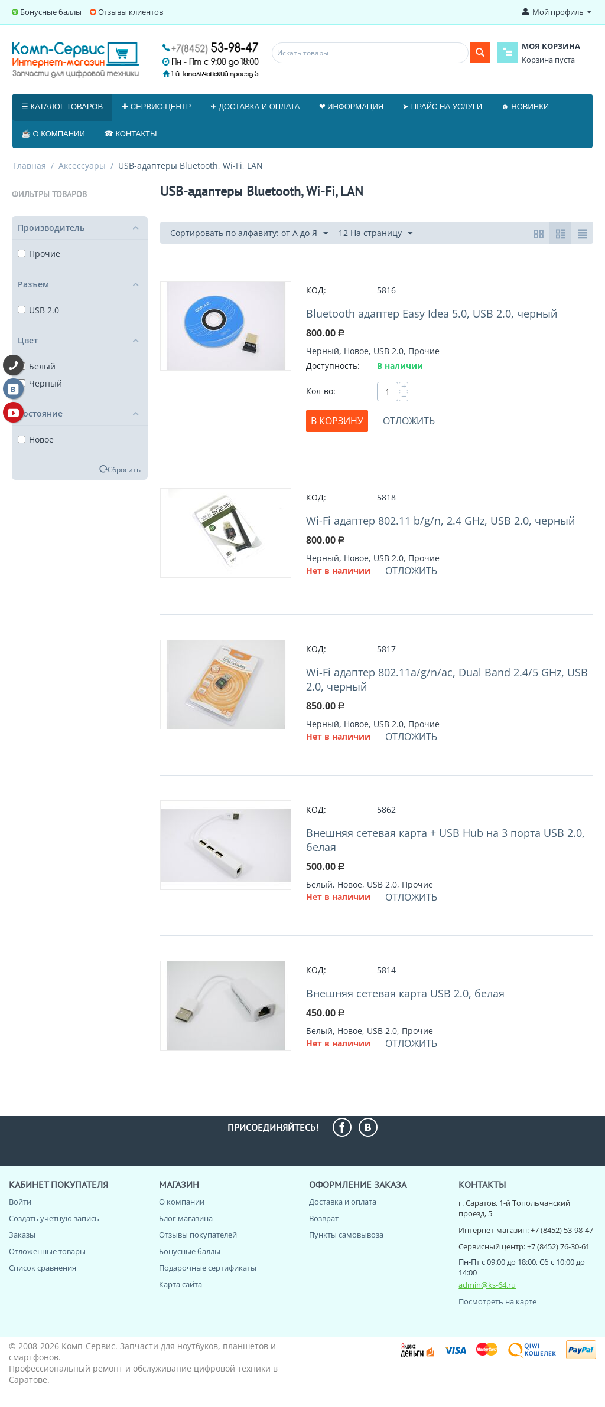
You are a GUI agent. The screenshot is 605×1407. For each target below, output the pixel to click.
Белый (37, 366)
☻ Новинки (525, 106)
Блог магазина (186, 1218)
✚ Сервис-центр (156, 106)
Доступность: (333, 365)
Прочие (39, 253)
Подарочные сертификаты (207, 1267)
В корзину (337, 420)
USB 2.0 (38, 310)
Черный (40, 383)
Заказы (22, 1234)
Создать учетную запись (54, 1218)
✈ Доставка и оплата (255, 106)
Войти (20, 1201)
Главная (29, 165)
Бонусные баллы (51, 11)
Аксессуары (82, 165)
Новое (36, 439)
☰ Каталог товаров (62, 106)
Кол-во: (321, 391)
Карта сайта (180, 1284)
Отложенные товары (47, 1251)
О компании (181, 1201)
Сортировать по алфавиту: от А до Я (249, 233)
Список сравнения (42, 1267)
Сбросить (124, 469)
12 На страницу (375, 233)
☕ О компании (53, 133)
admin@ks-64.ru (487, 1285)
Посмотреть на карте (497, 1301)
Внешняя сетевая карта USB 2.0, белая (405, 993)
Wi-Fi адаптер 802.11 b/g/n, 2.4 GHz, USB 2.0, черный (440, 520)
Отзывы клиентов (130, 11)
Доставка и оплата (342, 1201)
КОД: (316, 290)
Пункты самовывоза (346, 1234)
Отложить (409, 420)
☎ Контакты (130, 133)
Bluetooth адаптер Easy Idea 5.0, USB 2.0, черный (431, 313)
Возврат (324, 1218)
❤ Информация (351, 106)
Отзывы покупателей (198, 1234)
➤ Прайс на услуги (442, 106)
